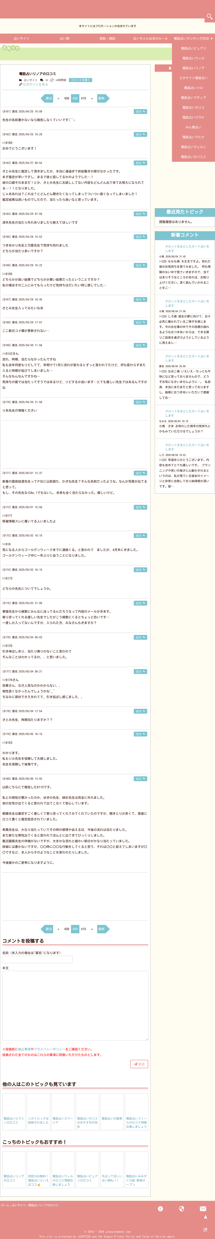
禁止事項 (24, 1049)
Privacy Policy (124, 1236)
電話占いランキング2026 (191, 38)
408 (66, 98)
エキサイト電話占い (193, 78)
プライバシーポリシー (49, 1049)
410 (83, 98)
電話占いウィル (193, 58)
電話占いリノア (193, 68)
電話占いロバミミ (193, 156)
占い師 (64, 38)
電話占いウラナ (193, 117)
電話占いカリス (193, 107)
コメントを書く (80, 80)
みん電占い (193, 127)
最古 (49, 98)
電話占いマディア (193, 97)
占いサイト (21, 38)
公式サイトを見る (35, 84)
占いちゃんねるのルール (150, 38)
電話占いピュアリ (193, 48)
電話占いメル (193, 87)
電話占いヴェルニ (193, 147)
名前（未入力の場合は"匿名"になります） (32, 952)
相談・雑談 (107, 38)
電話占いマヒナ (193, 137)
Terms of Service (154, 1236)
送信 (141, 1064)
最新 (101, 98)
